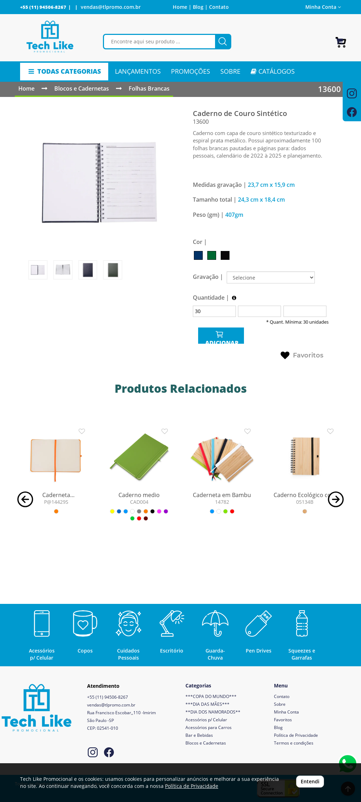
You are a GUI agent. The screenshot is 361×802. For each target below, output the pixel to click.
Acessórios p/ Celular (206, 720)
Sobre (280, 704)
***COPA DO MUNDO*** (211, 696)
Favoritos (302, 355)
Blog (278, 727)
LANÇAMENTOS (138, 71)
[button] (25, 498)
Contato (219, 7)
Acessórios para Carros (208, 727)
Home (26, 88)
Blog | (200, 7)
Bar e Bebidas (199, 735)
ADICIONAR (221, 337)
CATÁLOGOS (273, 71)
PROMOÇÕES (190, 71)
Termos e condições (293, 743)
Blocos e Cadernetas (81, 88)
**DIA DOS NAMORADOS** (212, 712)
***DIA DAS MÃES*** (207, 704)
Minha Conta (323, 7)
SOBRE (230, 71)
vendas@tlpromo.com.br (111, 7)
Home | (182, 7)
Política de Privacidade (296, 735)
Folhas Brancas (149, 88)
